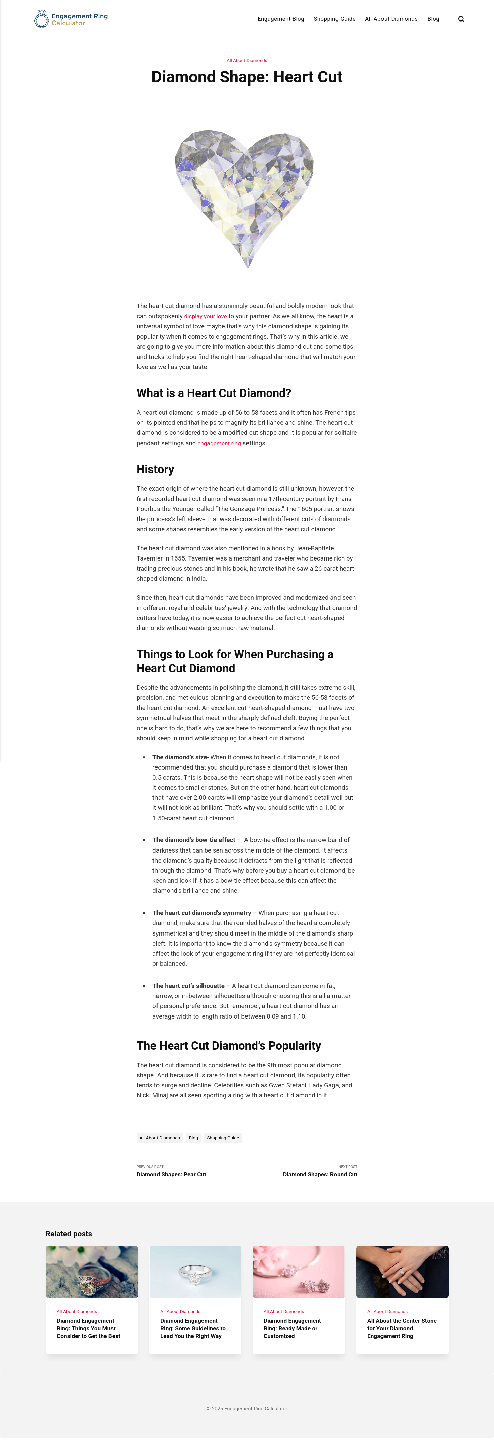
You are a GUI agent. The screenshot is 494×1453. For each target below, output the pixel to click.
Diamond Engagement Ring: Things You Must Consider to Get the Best (91, 1335)
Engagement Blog (281, 18)
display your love (207, 317)
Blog (434, 18)
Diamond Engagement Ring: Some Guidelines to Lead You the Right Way (192, 1339)
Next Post (302, 1173)
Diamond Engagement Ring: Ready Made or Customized (295, 1335)
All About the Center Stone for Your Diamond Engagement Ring (401, 1335)
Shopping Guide (335, 18)
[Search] (461, 19)
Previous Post (192, 1173)
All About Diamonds (391, 18)
